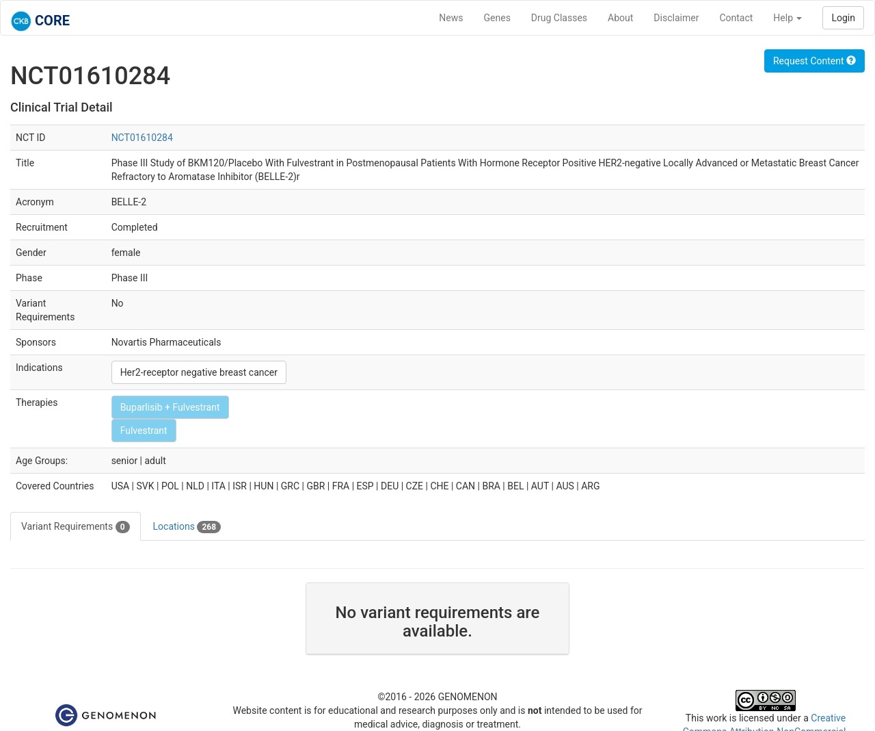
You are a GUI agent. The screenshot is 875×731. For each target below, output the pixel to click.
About (620, 17)
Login (843, 17)
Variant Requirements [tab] (75, 527)
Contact (736, 17)
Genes (497, 17)
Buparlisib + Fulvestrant (170, 407)
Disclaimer (676, 17)
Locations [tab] (187, 527)
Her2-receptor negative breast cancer (199, 372)
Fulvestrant (143, 430)
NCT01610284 (142, 137)
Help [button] (787, 17)
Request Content (814, 60)
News (451, 17)
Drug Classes (559, 17)
